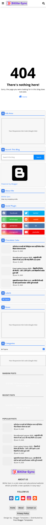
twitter (36, 213)
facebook (13, 213)
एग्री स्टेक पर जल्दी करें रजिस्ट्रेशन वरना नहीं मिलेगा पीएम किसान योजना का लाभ (28, 247)
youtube (36, 232)
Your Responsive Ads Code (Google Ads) (23, 131)
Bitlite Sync (5, 196)
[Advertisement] (23, 32)
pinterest (13, 226)
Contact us (31, 508)
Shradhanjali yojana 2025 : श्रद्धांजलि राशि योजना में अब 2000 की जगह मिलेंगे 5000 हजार (27, 258)
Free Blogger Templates (23, 520)
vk (36, 226)
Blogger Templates (21, 518)
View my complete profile (9, 199)
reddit (35, 219)
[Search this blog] (18, 157)
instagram (13, 232)
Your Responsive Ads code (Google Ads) (23, 361)
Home (23, 96)
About (21, 508)
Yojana (7, 299)
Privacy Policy (23, 513)
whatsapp (14, 219)
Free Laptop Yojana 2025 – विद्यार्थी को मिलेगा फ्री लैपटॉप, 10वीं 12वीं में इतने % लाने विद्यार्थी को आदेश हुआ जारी (29, 270)
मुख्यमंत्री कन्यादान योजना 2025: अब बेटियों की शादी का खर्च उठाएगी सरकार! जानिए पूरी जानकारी (28, 281)
